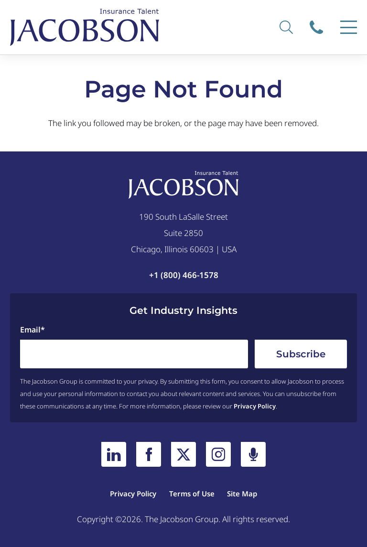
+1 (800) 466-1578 (183, 274)
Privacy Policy (255, 406)
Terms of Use (192, 493)
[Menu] (348, 27)
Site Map (242, 493)
